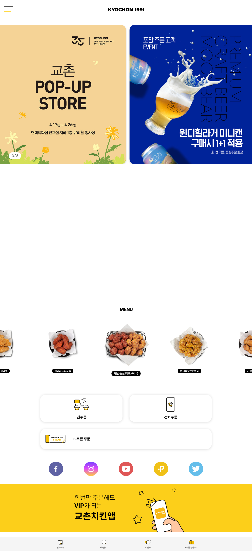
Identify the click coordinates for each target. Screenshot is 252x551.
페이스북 (56, 469)
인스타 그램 (91, 469)
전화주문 (170, 417)
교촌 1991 (126, 9)
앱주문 (81, 417)
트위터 (196, 469)
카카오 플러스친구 (161, 469)
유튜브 (126, 469)
